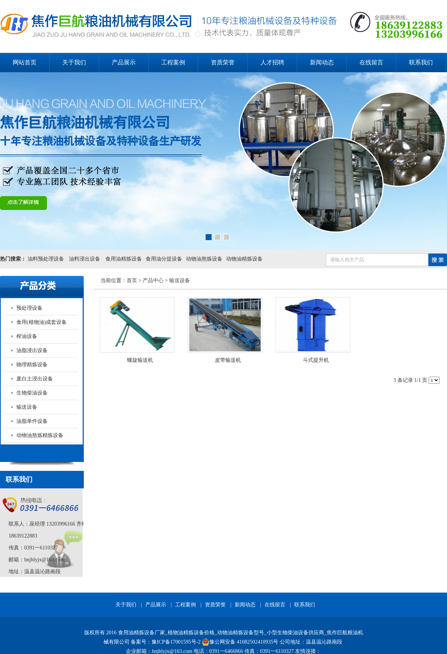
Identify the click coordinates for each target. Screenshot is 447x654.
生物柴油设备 (32, 393)
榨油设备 (26, 336)
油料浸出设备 (85, 259)
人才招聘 (272, 62)
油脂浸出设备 (32, 350)
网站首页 (25, 62)
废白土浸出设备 (34, 379)
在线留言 (371, 62)
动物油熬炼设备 (204, 259)
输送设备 (26, 407)
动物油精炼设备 (244, 259)
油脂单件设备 (32, 421)
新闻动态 (322, 62)
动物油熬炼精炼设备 (39, 435)
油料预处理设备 (46, 259)
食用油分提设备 (164, 259)
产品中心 (153, 280)
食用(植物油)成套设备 (41, 322)
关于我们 (74, 62)
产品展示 (124, 62)
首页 (132, 280)
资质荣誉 (223, 62)
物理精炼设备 (32, 364)
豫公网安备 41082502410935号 (240, 642)
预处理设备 (29, 308)
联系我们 (421, 62)
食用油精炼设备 (123, 259)
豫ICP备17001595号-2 (176, 642)
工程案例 (173, 62)
